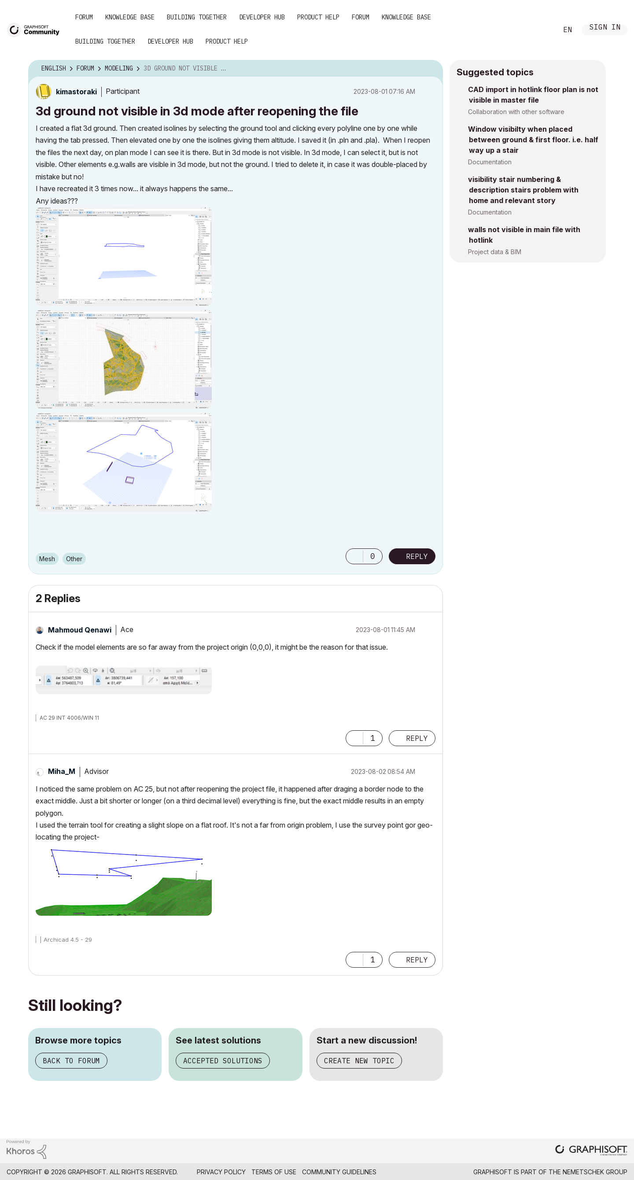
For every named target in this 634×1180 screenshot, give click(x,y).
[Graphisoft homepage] (591, 1151)
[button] (124, 256)
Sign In (605, 28)
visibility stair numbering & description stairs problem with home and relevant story (523, 190)
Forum (84, 17)
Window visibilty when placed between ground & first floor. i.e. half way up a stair (533, 140)
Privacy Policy (221, 1172)
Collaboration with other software (516, 111)
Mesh (47, 558)
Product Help (318, 17)
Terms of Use (273, 1172)
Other (74, 558)
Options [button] (430, 69)
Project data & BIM (494, 251)
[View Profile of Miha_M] (61, 771)
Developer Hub (262, 17)
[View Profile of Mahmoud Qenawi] (79, 629)
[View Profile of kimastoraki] (76, 91)
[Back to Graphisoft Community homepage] (36, 29)
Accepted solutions (222, 1060)
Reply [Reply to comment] (417, 738)
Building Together (197, 17)
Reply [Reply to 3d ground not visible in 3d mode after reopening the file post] (417, 556)
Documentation (490, 162)
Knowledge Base (130, 17)
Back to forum (71, 1060)
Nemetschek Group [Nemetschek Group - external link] (595, 1172)
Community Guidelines (339, 1172)
